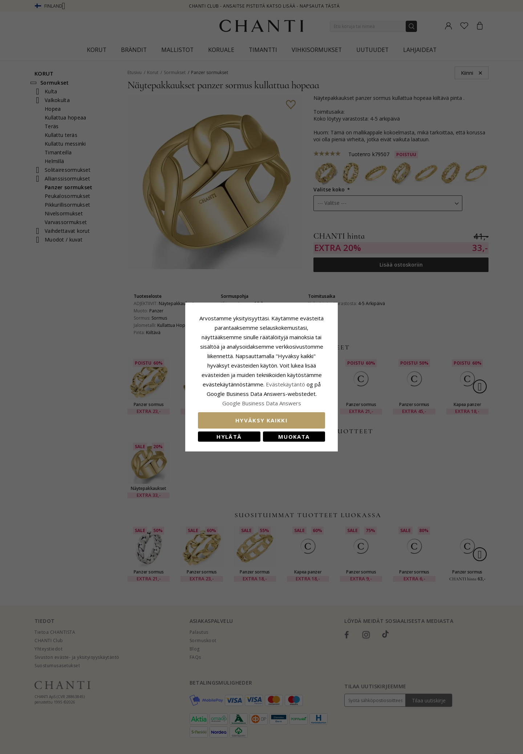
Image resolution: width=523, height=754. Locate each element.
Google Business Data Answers (261, 403)
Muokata (293, 436)
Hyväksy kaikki (261, 420)
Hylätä (229, 436)
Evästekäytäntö (285, 384)
